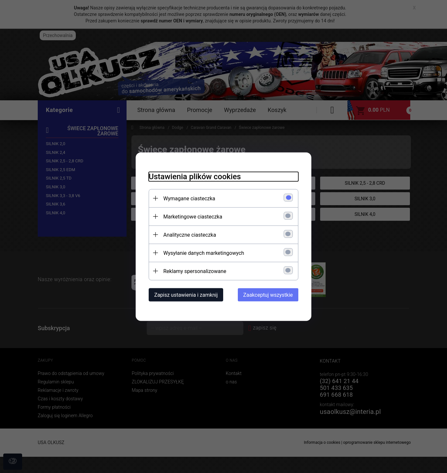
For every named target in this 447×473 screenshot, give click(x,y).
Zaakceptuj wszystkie (268, 295)
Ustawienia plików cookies (195, 176)
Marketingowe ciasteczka (192, 216)
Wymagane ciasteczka (189, 198)
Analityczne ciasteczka (189, 234)
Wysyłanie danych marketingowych (203, 253)
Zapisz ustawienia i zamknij (186, 295)
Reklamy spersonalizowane (194, 271)
